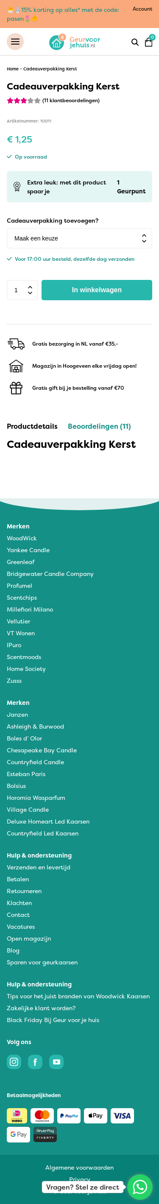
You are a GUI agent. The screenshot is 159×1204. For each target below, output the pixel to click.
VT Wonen (21, 633)
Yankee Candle (28, 550)
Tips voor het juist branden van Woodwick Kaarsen (78, 996)
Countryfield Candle (35, 762)
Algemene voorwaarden (79, 1167)
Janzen (17, 714)
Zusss (14, 680)
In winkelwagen (97, 289)
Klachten (19, 903)
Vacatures (21, 926)
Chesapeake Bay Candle (42, 750)
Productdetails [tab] (32, 426)
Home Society (26, 669)
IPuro (14, 645)
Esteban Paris (26, 774)
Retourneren (24, 891)
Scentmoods (24, 657)
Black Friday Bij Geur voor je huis (53, 1020)
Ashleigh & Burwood (35, 726)
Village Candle (28, 809)
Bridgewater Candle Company (50, 574)
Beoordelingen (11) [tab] (99, 426)
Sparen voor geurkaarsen (42, 962)
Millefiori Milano (30, 609)
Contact (18, 915)
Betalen (18, 879)
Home (13, 69)
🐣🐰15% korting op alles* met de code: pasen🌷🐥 (63, 14)
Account (142, 8)
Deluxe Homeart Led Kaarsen (48, 821)
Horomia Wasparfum (36, 797)
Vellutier (18, 621)
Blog (13, 950)
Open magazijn (29, 938)
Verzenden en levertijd (38, 867)
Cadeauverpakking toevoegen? (52, 220)
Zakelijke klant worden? (41, 1008)
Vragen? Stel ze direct (82, 1187)
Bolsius (16, 786)
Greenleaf (20, 562)
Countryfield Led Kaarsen (42, 833)
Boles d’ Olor (24, 738)
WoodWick (22, 538)
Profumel (19, 585)
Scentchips (22, 597)
